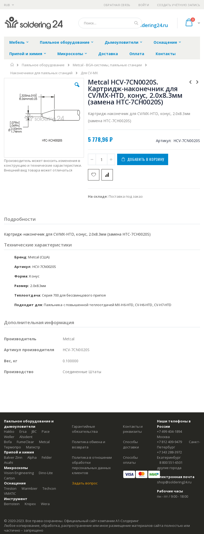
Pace (46, 431)
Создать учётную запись (178, 5)
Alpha (32, 457)
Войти (143, 5)
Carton (9, 478)
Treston (10, 488)
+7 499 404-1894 (169, 431)
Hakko (9, 431)
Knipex (30, 503)
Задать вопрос (84, 483)
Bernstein (12, 503)
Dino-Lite (46, 472)
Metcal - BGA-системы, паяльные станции (107, 65)
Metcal (44, 441)
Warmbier (29, 488)
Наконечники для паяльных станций (41, 73)
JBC (34, 431)
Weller (9, 436)
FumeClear (25, 441)
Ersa (23, 431)
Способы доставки (131, 444)
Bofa (8, 441)
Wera (45, 503)
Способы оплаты (130, 460)
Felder (47, 457)
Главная (12, 65)
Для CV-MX (89, 73)
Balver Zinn (13, 457)
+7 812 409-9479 (169, 441)
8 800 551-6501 (170, 462)
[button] (77, 88)
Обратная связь (117, 5)
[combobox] (110, 23)
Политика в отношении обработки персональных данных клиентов (92, 465)
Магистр (33, 447)
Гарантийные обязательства (85, 429)
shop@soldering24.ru (144, 25)
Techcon (49, 488)
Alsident (25, 436)
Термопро (12, 447)
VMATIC (10, 493)
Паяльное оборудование (43, 65)
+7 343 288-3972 (169, 452)
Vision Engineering (19, 472)
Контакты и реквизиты (133, 429)
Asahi (8, 462)
